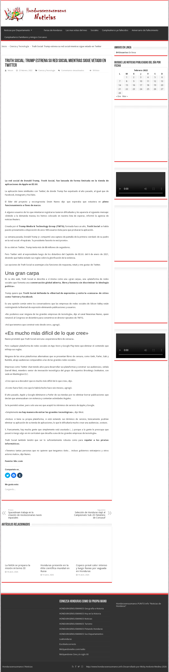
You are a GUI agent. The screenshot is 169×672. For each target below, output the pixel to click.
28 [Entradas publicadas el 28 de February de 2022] (119, 93)
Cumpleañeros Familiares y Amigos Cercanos (25, 37)
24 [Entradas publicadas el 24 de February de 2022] (141, 89)
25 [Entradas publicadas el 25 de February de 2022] (148, 89)
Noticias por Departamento (17, 30)
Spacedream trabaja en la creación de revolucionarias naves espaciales (25, 514)
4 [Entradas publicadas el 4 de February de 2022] (147, 77)
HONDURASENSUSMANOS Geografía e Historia (81, 608)
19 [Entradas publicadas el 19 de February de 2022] (155, 85)
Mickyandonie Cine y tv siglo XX (74, 654)
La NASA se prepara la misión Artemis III (17, 567)
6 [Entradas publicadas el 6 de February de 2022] (162, 77)
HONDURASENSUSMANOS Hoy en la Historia (80, 613)
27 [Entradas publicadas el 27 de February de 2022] (162, 89)
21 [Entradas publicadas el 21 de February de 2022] (119, 89)
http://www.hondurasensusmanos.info (104, 666)
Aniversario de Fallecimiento (145, 30)
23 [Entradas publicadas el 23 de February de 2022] (134, 89)
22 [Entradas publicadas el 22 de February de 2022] (127, 89)
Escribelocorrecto (67, 644)
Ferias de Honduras (53, 30)
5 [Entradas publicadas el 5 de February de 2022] (155, 77)
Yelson (10, 70)
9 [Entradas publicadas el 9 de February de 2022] (133, 81)
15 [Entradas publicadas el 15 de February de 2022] (127, 85)
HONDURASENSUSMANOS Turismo (75, 624)
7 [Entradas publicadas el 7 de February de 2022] (119, 81)
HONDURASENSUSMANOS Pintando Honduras (81, 629)
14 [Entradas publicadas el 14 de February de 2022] (119, 85)
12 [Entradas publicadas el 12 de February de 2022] (155, 81)
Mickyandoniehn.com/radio (72, 649)
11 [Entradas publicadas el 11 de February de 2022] (148, 81)
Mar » (125, 96)
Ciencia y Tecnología (19, 46)
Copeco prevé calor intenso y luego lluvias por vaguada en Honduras (91, 568)
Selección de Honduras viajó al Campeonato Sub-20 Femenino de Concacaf (88, 514)
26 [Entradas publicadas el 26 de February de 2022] (155, 89)
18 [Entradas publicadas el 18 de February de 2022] (148, 85)
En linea (126, 52)
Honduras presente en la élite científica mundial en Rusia (54, 568)
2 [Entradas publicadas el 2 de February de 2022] (133, 77)
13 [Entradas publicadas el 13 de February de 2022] (162, 81)
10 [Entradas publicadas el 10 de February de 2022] (141, 81)
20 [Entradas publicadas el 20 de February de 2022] (162, 85)
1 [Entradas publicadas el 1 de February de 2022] (126, 77)
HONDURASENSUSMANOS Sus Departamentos (81, 634)
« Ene (118, 96)
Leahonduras (65, 639)
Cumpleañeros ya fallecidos (115, 30)
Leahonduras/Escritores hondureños (37, 29)
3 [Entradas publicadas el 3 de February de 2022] (140, 77)
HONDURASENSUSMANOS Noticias (75, 618)
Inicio (4, 46)
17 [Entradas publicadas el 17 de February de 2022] (141, 85)
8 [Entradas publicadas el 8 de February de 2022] (126, 81)
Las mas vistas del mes (76, 30)
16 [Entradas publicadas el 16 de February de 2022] (134, 85)
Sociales (94, 30)
